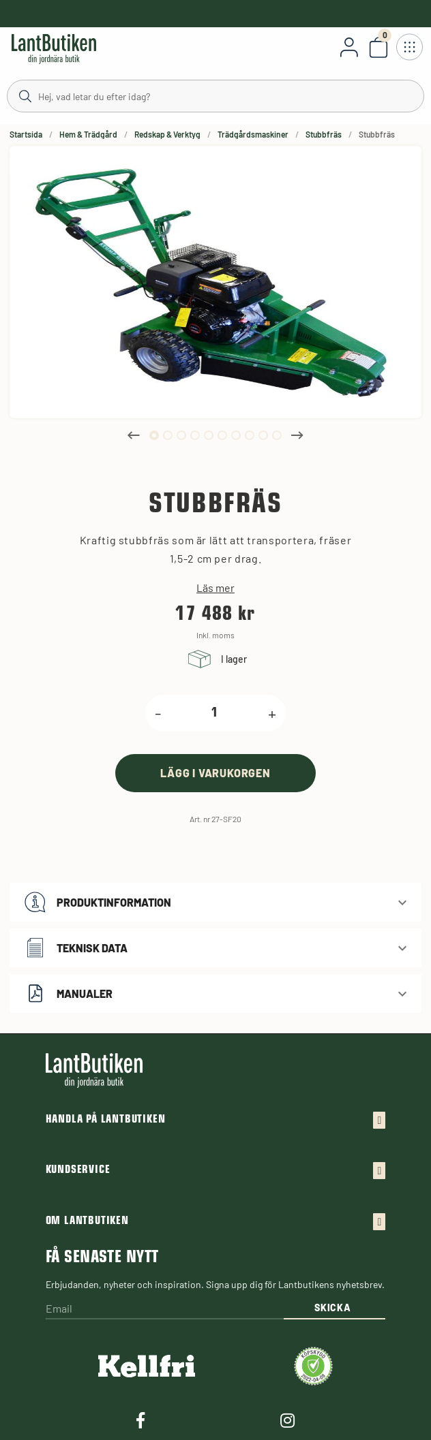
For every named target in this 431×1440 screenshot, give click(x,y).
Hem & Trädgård (88, 134)
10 (277, 435)
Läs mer (215, 587)
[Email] (165, 1309)
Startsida (26, 134)
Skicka (332, 1307)
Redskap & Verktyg (167, 134)
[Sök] (215, 95)
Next (297, 435)
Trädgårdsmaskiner (253, 134)
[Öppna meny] (409, 47)
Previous (133, 435)
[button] (215, 902)
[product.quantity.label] (214, 713)
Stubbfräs (324, 134)
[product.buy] (215, 773)
